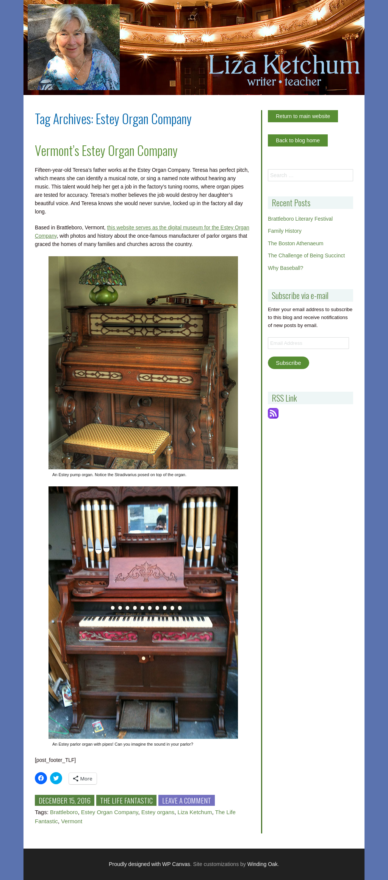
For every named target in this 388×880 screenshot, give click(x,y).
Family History (285, 231)
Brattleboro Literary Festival (300, 219)
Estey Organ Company (109, 812)
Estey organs (158, 812)
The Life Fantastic (126, 800)
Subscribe (288, 363)
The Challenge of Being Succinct (306, 255)
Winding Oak (262, 864)
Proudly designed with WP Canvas (149, 864)
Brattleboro (64, 812)
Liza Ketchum (195, 812)
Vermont (71, 821)
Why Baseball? (285, 268)
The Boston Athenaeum (295, 243)
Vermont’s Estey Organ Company (106, 150)
